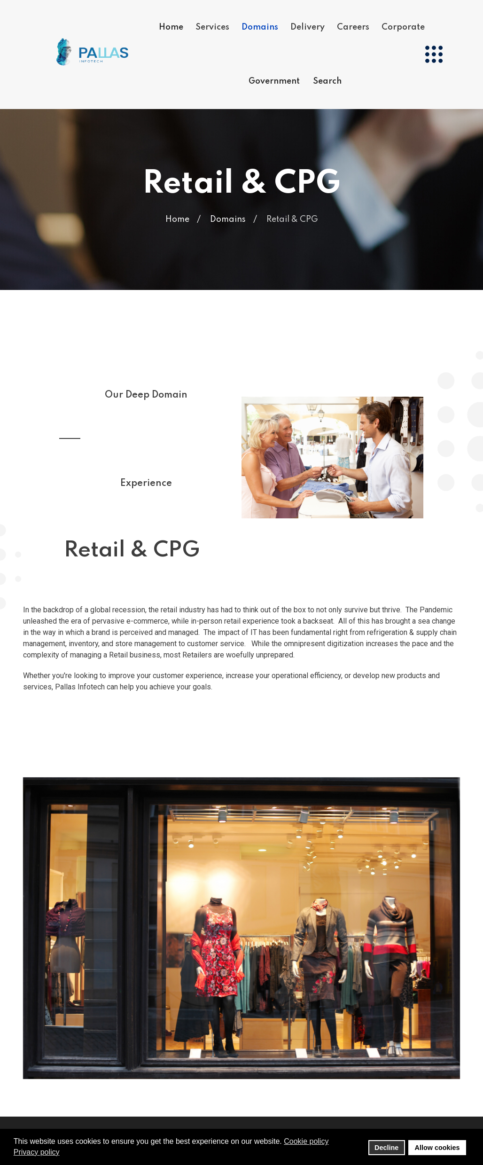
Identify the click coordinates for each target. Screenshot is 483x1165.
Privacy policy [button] (37, 1152)
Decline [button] (386, 1147)
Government (274, 81)
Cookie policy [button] (306, 1141)
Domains (260, 27)
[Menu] (433, 54)
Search (327, 81)
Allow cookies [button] (437, 1147)
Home (171, 27)
